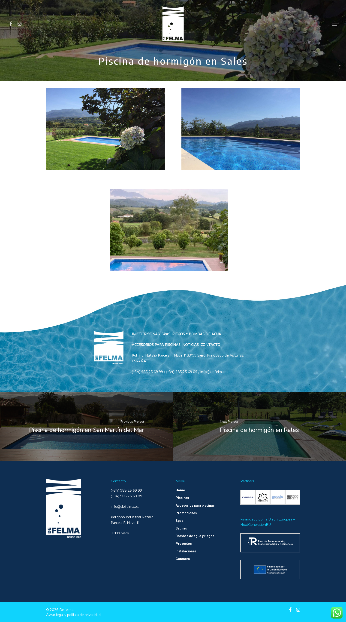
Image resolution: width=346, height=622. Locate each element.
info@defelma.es (125, 506)
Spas (179, 521)
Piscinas (182, 498)
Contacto (183, 559)
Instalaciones (186, 551)
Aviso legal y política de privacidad (73, 615)
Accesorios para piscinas (195, 505)
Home (180, 490)
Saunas (181, 528)
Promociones (186, 513)
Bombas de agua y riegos (195, 536)
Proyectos (184, 543)
